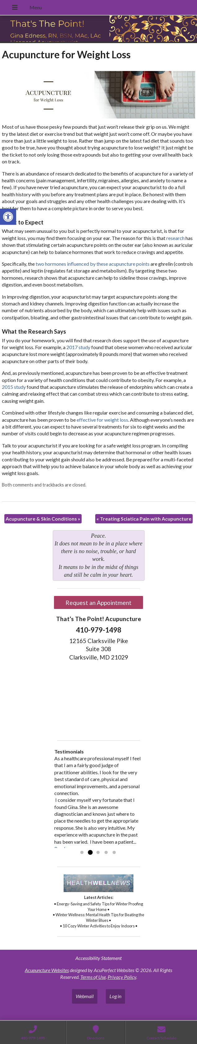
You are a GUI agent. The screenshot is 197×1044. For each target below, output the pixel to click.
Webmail (85, 996)
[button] (8, 217)
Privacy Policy (122, 977)
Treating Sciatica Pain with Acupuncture (143, 519)
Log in (115, 996)
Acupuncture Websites (47, 970)
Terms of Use (93, 977)
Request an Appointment (98, 602)
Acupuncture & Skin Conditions (43, 519)
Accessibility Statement (98, 958)
